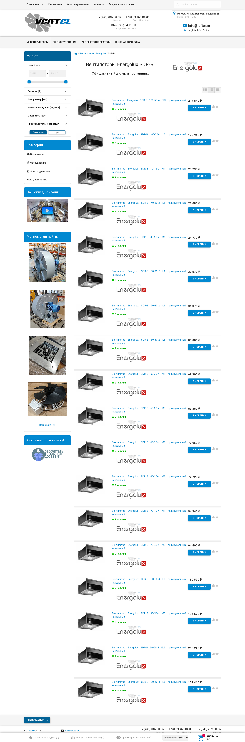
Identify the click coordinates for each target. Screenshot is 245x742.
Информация (35, 717)
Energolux (101, 53)
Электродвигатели (95, 42)
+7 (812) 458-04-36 (137, 17)
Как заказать (55, 4)
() (43, 737)
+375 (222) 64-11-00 (123, 25)
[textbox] (197, 4)
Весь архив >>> (47, 425)
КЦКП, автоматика (127, 42)
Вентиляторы (37, 42)
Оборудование (64, 42)
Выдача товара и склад (122, 4)
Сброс (57, 132)
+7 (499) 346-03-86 (109, 17)
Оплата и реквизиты (78, 4)
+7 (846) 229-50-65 (209, 726)
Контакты (99, 4)
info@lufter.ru (70, 727)
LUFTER (31, 727)
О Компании (33, 4)
